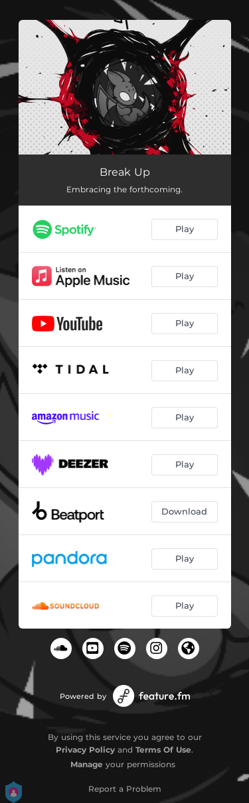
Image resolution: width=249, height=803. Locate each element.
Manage (86, 764)
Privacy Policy (85, 750)
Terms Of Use (163, 750)
